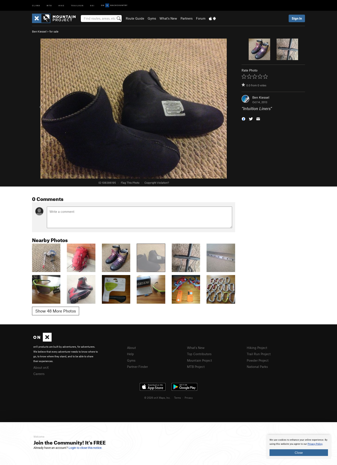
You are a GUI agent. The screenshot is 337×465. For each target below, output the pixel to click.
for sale (53, 31)
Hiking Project (257, 348)
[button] (243, 118)
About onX (41, 367)
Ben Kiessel (39, 31)
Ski (92, 5)
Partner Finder (137, 367)
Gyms (152, 18)
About (131, 348)
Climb (36, 5)
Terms (177, 397)
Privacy (189, 397)
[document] (299, 447)
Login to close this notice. (85, 447)
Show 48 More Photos (55, 310)
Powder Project (257, 360)
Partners (187, 18)
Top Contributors (199, 354)
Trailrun (77, 5)
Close (299, 452)
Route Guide (135, 18)
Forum (200, 18)
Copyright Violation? (156, 182)
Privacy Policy (315, 444)
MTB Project (196, 367)
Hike (61, 5)
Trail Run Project (259, 354)
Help (130, 354)
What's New (168, 18)
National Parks (257, 367)
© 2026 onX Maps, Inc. (157, 397)
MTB (49, 5)
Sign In (297, 18)
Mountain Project (199, 360)
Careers (38, 374)
